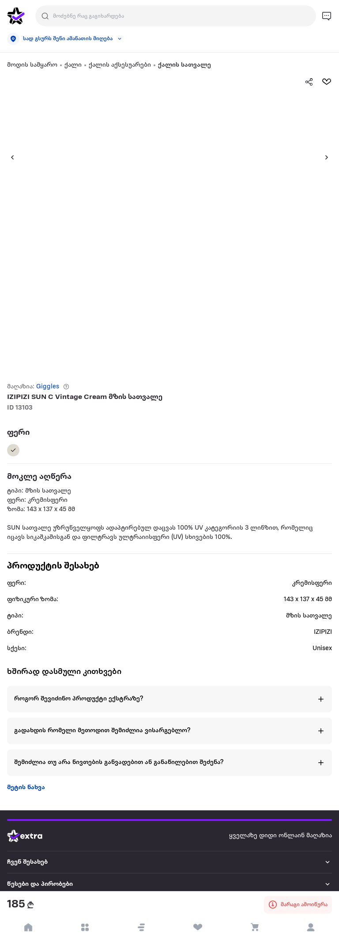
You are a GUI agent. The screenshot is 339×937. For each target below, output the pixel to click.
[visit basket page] (254, 927)
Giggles (47, 387)
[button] (9, 157)
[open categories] (84, 927)
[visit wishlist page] (198, 927)
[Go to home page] (31, 836)
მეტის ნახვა (26, 787)
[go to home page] (16, 16)
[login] (310, 927)
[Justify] (45, 15)
